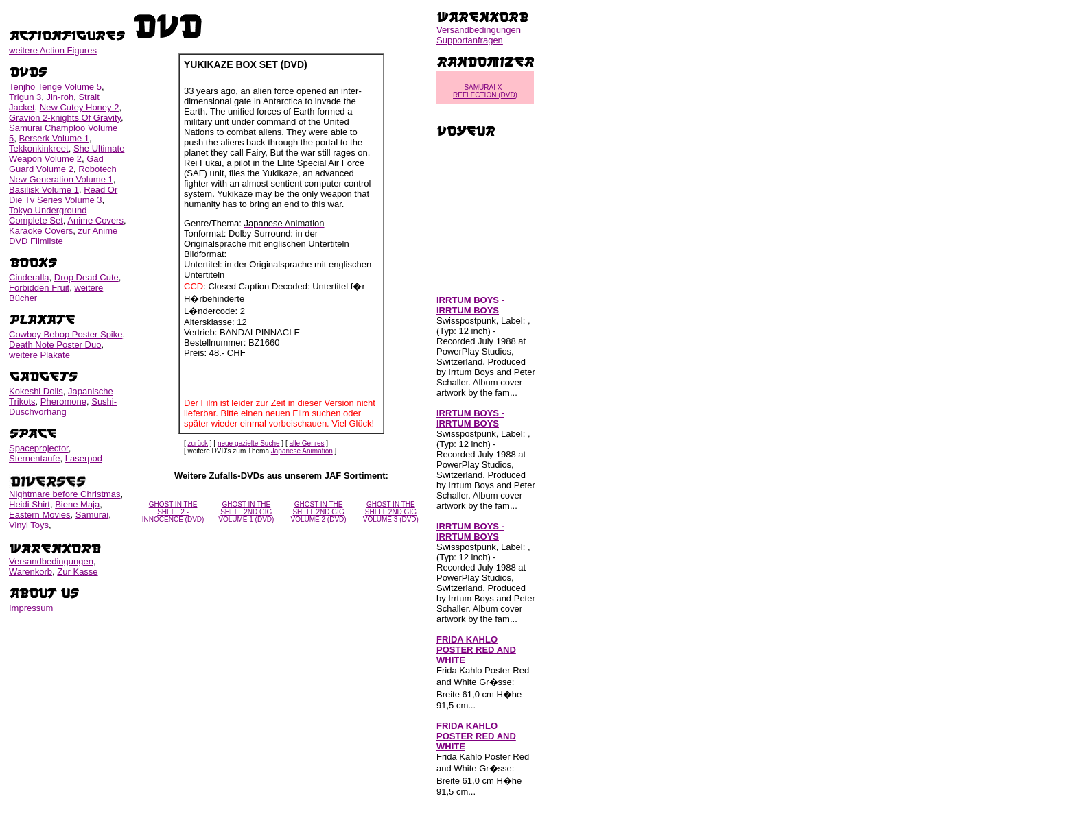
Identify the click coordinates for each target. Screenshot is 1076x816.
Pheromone (63, 401)
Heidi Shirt (29, 504)
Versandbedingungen (51, 561)
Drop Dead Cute (86, 277)
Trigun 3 (25, 97)
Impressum (31, 608)
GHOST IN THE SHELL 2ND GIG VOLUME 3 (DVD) (391, 512)
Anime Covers (95, 220)
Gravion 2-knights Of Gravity (65, 117)
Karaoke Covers (41, 231)
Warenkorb (30, 571)
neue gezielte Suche (249, 443)
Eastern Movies (40, 514)
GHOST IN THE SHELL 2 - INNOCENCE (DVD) (173, 512)
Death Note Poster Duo (55, 344)
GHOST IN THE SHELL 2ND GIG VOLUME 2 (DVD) (319, 512)
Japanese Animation (302, 451)
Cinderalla (29, 277)
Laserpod (83, 458)
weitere (53, 50)
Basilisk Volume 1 (44, 189)
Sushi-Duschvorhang (63, 406)
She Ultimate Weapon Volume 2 (66, 153)
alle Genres (306, 443)
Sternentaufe (34, 458)
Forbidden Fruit (39, 288)
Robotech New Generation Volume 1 (63, 174)
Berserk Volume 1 (54, 138)
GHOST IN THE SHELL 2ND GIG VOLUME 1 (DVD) (246, 512)
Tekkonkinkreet (39, 148)
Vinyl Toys (29, 525)
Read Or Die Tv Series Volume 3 (63, 194)
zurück (198, 443)
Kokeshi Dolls (36, 391)
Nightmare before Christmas (65, 494)
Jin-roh (59, 97)
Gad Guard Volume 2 (56, 164)
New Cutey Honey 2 (79, 107)
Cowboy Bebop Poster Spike (65, 334)
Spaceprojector (39, 448)
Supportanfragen (469, 40)
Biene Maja (77, 504)
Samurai (91, 514)
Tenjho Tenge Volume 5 (55, 87)
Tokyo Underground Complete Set (47, 215)
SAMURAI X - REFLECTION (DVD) (485, 91)
